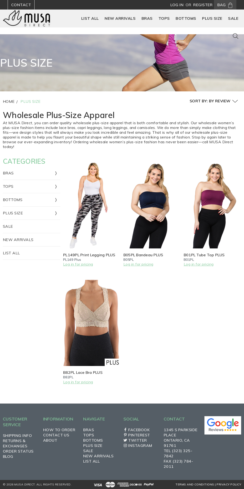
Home (9, 101)
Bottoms (93, 440)
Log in (176, 4)
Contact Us (56, 435)
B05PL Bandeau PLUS (143, 254)
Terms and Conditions (194, 484)
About (50, 440)
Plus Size (30, 101)
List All (11, 253)
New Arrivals (18, 239)
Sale (8, 226)
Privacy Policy (229, 484)
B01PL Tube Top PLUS (204, 254)
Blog (8, 456)
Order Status (18, 451)
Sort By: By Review (214, 101)
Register (203, 4)
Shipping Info (17, 435)
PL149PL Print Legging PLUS (89, 254)
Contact (21, 4)
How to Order (59, 429)
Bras (88, 429)
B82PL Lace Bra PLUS (82, 372)
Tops (88, 435)
